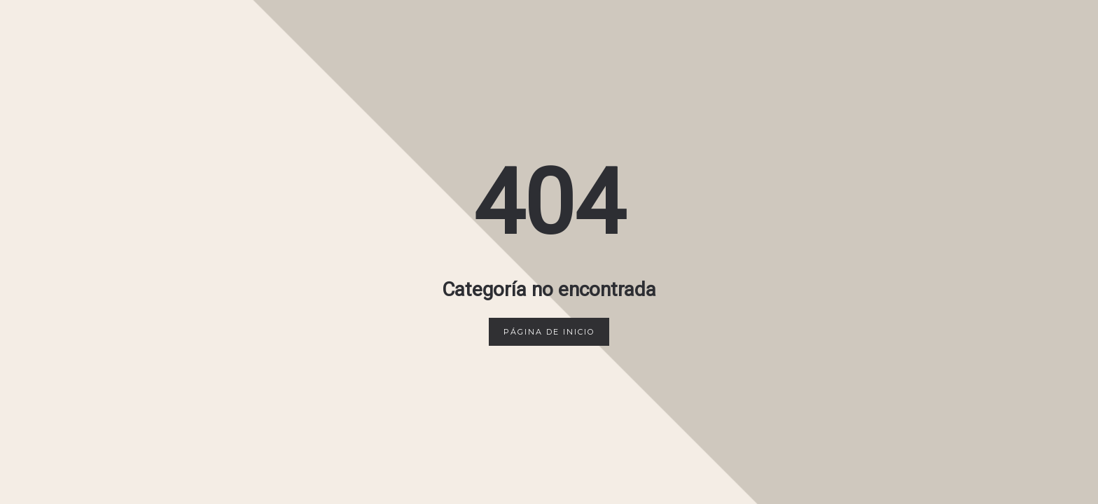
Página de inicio (549, 332)
